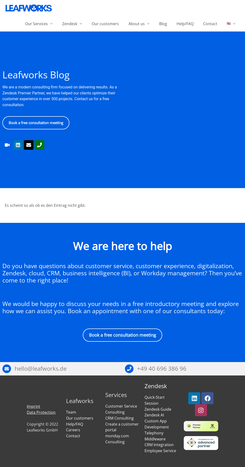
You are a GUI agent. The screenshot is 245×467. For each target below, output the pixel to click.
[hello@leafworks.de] (6, 368)
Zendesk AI (154, 415)
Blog (163, 23)
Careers (73, 430)
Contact (210, 23)
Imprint (33, 406)
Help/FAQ (185, 23)
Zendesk (69, 23)
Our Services (36, 23)
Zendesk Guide (158, 409)
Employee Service (160, 450)
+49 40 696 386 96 (161, 369)
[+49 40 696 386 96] (129, 368)
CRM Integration (159, 445)
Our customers (105, 23)
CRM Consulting (119, 418)
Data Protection (41, 412)
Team (71, 412)
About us (136, 23)
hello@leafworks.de (41, 369)
